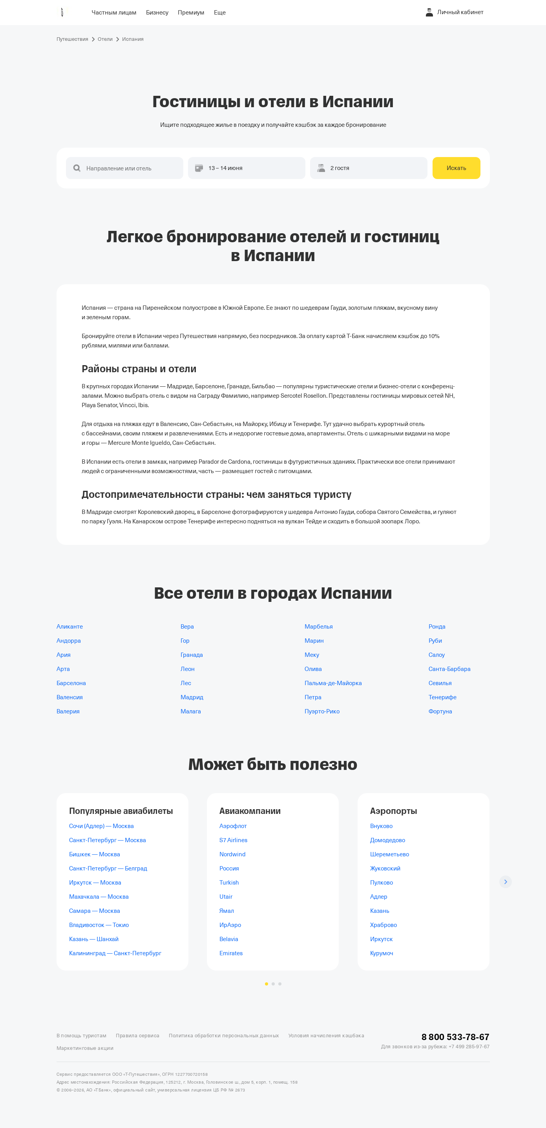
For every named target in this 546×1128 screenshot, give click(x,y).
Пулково (381, 882)
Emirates (231, 953)
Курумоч (381, 953)
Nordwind (232, 854)
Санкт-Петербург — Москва (107, 840)
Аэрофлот (233, 826)
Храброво (383, 925)
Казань (379, 911)
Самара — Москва (94, 911)
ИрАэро (230, 925)
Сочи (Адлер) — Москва (101, 826)
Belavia (228, 939)
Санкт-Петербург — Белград (108, 868)
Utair (225, 897)
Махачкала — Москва (99, 897)
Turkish (229, 882)
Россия (229, 868)
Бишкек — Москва (94, 854)
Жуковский (385, 868)
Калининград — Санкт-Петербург (115, 953)
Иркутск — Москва (95, 882)
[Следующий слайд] (505, 882)
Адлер (378, 897)
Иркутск (381, 939)
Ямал (226, 911)
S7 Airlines (233, 840)
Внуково (381, 826)
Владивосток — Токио (99, 925)
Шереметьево (389, 854)
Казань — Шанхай (94, 939)
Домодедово (387, 840)
